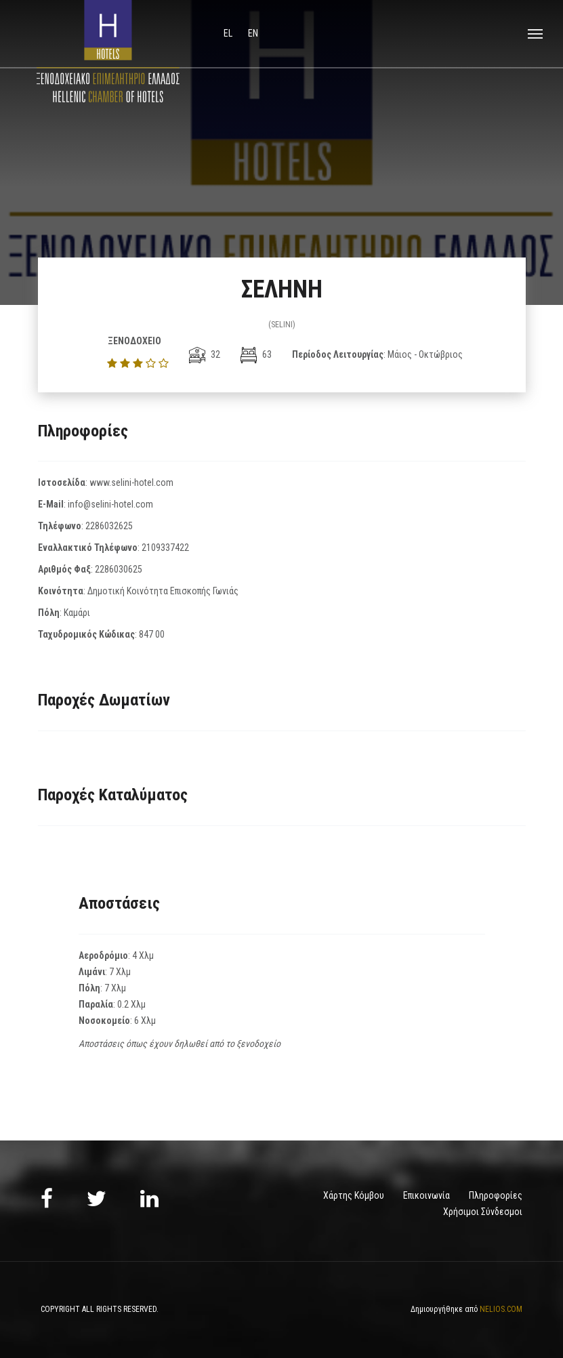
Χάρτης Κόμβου (353, 1195)
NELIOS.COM (501, 1309)
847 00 (152, 634)
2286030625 (118, 569)
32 (204, 354)
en (253, 33)
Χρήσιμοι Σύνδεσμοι (482, 1211)
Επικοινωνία (426, 1195)
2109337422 (165, 547)
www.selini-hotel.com (131, 482)
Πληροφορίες (495, 1195)
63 (256, 354)
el (229, 33)
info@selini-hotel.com (110, 504)
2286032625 (109, 525)
